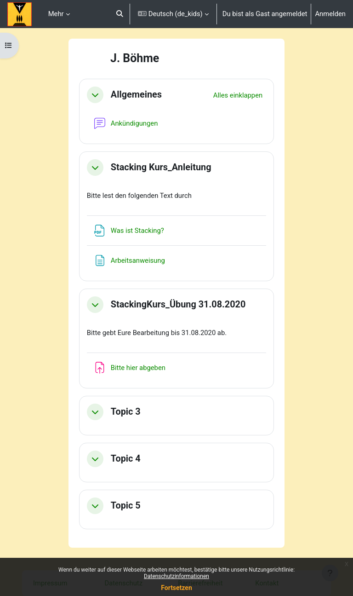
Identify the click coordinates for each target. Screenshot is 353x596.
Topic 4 (126, 458)
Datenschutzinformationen (176, 576)
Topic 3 (126, 411)
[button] (119, 14)
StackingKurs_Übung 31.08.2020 (178, 304)
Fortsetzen (176, 587)
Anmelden (330, 14)
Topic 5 (126, 505)
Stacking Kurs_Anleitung (161, 167)
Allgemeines (136, 94)
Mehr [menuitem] (56, 14)
